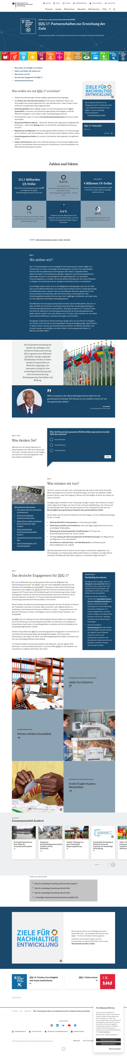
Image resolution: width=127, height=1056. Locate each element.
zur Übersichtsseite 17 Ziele (96, 115)
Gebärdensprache (80, 3)
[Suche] (110, 10)
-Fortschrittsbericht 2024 (47, 240)
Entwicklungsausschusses (22, 585)
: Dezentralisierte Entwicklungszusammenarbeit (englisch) (27, 532)
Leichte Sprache (96, 3)
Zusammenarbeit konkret (24, 80)
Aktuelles (81, 9)
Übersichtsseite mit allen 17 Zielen (83, 944)
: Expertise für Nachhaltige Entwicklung (103, 846)
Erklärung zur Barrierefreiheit (56, 1032)
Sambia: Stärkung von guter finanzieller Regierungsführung (75, 845)
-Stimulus (99, 555)
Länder (58, 9)
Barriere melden (77, 1032)
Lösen (108, 457)
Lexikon (66, 3)
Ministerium (94, 9)
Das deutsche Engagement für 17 (28, 77)
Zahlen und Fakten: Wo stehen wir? (27, 71)
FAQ (104, 9)
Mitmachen (69, 9)
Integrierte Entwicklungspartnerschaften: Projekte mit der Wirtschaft (52, 846)
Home (20, 1011)
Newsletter (110, 3)
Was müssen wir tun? (22, 74)
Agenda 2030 (28, 1011)
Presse (56, 3)
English (47, 3)
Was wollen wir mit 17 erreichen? (29, 68)
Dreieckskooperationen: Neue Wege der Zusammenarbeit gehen (23, 845)
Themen (49, 9)
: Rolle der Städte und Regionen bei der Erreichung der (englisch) (29, 523)
